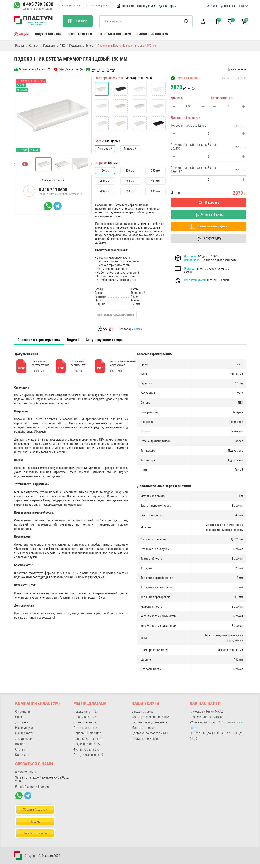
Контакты (22, 755)
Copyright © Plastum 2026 (42, 856)
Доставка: (190, 256)
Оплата (212, 6)
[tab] (39, 340)
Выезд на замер (142, 711)
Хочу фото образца (103, 69)
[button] (202, 21)
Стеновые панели (85, 728)
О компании (23, 711)
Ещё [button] (242, 6)
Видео (73, 340)
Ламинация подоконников (150, 722)
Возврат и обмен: (195, 280)
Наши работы (24, 733)
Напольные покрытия (115, 34)
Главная (20, 46)
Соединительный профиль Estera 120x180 (193, 169)
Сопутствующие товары (104, 340)
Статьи (20, 749)
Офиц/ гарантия (68, 69)
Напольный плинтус (152, 34)
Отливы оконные (84, 722)
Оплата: (189, 268)
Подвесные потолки (86, 744)
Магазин (128, 6)
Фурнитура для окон (87, 749)
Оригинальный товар (32, 69)
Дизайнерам (168, 6)
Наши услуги (146, 6)
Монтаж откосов (143, 728)
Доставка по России (146, 739)
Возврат (21, 744)
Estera (138, 329)
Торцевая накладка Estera (189, 125)
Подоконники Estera (81, 46)
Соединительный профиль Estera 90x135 (193, 147)
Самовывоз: (192, 260)
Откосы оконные (80, 34)
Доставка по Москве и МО (150, 733)
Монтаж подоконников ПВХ (151, 717)
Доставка (228, 6)
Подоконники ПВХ (48, 34)
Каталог (34, 46)
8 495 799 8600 (38, 4)
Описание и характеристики (39, 340)
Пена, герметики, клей (88, 755)
